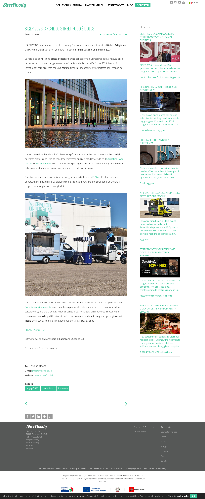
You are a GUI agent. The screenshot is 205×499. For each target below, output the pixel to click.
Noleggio (164, 446)
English (153, 427)
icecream (63, 388)
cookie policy (183, 496)
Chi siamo (164, 451)
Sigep (102, 34)
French (143, 431)
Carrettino (111, 158)
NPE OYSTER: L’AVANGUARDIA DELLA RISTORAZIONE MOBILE (160, 194)
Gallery (163, 441)
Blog (130, 5)
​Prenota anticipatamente (38, 307)
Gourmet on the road (169, 432)
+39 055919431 (36, 437)
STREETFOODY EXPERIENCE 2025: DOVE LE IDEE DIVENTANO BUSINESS (158, 252)
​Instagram (30, 448)
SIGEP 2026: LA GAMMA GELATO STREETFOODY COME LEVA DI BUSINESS (157, 37)
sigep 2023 (32, 388)
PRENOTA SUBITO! (35, 329)
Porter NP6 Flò (44, 163)
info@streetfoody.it (42, 370)
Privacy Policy (160, 469)
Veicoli (163, 437)
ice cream (122, 34)
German (137, 431)
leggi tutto (175, 77)
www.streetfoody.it (43, 375)
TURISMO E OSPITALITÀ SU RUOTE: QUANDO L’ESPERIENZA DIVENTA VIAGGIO (159, 308)
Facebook (29, 445)
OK (193, 496)
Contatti (143, 5)
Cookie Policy (148, 469)
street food (111, 34)
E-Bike (95, 177)
